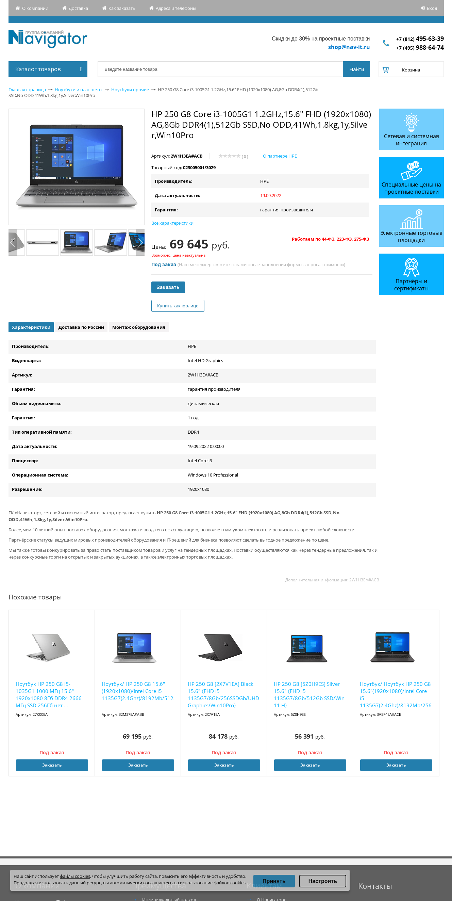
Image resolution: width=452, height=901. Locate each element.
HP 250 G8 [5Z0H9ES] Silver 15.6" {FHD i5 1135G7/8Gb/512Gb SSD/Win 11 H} (309, 694)
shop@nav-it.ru (349, 47)
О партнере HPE (280, 156)
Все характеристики (172, 223)
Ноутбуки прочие (130, 89)
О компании (35, 8)
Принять (274, 881)
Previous (13, 242)
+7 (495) (420, 48)
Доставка (78, 8)
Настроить (322, 881)
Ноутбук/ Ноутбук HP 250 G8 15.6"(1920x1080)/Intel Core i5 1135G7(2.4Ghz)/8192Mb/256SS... (396, 694)
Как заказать (121, 8)
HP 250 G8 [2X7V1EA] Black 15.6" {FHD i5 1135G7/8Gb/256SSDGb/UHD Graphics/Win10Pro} (223, 694)
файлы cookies (75, 876)
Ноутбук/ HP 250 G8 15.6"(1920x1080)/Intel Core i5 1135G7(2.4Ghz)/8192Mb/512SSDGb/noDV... (138, 691)
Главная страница (27, 89)
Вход (432, 8)
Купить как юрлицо (178, 306)
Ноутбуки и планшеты (78, 89)
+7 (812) (420, 39)
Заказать (168, 287)
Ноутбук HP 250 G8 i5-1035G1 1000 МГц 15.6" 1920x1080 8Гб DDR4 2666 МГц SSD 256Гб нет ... (49, 694)
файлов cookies (230, 883)
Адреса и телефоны (176, 8)
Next (140, 242)
